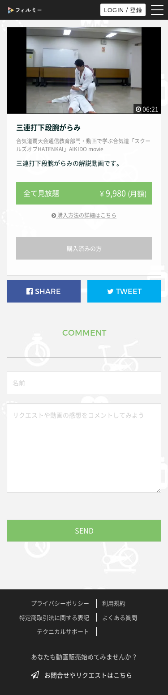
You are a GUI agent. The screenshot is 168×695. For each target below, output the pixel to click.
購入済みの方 (84, 248)
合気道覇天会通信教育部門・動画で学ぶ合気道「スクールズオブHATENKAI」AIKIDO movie (83, 145)
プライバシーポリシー (60, 603)
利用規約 (113, 603)
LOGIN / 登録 (123, 9)
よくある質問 (119, 617)
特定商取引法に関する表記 (54, 617)
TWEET (124, 291)
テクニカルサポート (63, 631)
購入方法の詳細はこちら (84, 215)
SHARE (43, 291)
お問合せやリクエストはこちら (84, 674)
